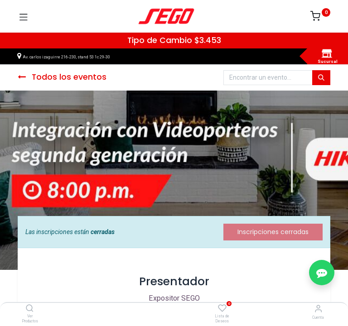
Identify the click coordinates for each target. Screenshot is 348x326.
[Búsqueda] (321, 78)
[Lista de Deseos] (222, 308)
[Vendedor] (318, 308)
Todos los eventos (62, 77)
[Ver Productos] (29, 308)
